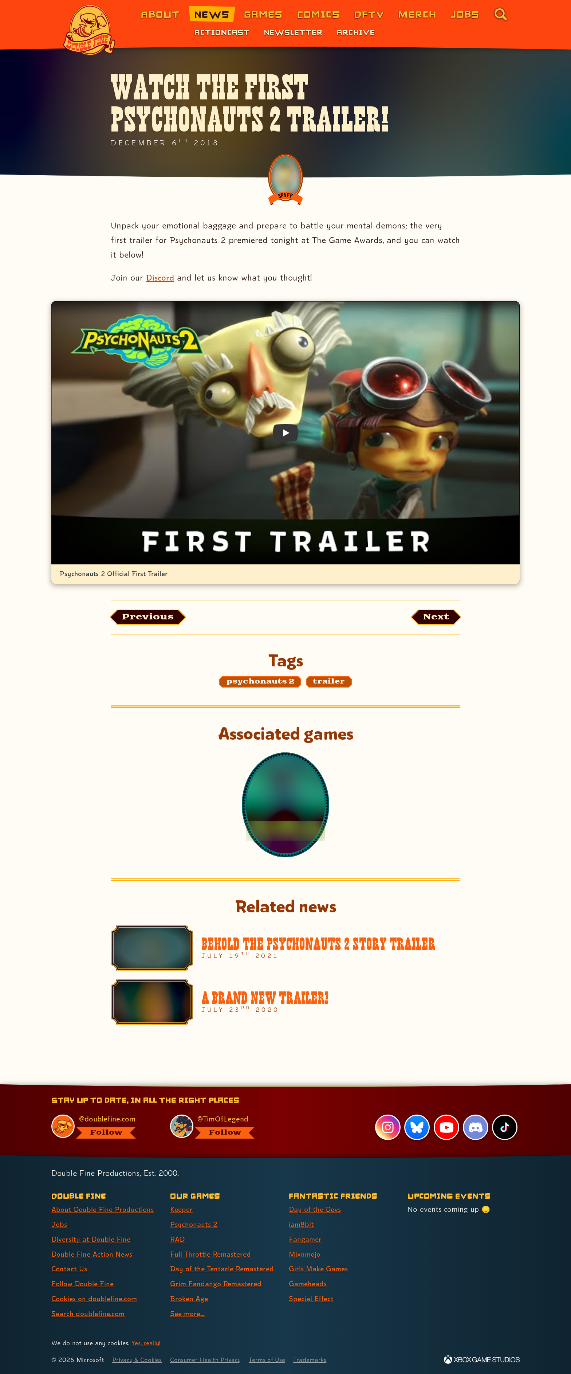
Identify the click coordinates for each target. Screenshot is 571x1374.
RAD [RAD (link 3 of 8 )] (178, 1239)
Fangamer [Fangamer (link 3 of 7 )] (306, 1239)
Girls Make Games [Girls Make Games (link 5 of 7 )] (319, 1268)
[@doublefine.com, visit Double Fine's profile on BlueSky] (102, 1126)
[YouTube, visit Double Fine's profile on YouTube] (446, 1127)
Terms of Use (273, 1359)
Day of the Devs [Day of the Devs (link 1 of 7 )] (316, 1209)
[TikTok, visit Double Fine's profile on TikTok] (504, 1127)
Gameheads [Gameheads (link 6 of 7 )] (308, 1283)
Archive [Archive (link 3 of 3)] (356, 32)
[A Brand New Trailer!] (285, 1003)
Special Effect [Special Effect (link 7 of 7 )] (312, 1298)
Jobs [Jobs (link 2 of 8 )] (59, 1224)
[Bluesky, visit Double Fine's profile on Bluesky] (416, 1127)
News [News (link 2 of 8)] (212, 14)
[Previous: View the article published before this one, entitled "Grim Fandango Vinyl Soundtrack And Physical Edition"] (150, 618)
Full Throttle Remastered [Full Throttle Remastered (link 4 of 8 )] (212, 1254)
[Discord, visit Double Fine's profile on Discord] (475, 1127)
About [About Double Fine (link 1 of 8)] (160, 14)
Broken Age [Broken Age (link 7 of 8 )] (190, 1298)
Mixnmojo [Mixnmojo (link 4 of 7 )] (305, 1254)
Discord (160, 277)
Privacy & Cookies (138, 1359)
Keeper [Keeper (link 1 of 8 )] (182, 1209)
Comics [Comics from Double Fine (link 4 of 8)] (318, 14)
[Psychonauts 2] (285, 805)
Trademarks (317, 1359)
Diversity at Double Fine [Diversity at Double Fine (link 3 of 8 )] (92, 1239)
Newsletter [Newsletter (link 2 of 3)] (293, 32)
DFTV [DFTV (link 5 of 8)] (369, 14)
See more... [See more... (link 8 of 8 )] (188, 1313)
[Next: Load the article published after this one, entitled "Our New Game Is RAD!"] (434, 618)
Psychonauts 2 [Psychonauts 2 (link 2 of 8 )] (194, 1224)
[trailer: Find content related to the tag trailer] (329, 682)
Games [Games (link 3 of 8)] (263, 14)
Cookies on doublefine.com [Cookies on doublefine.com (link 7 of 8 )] (96, 1298)
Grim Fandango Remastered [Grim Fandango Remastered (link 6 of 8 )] (217, 1283)
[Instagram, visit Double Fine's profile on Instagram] (387, 1127)
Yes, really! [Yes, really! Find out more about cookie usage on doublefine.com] (146, 1343)
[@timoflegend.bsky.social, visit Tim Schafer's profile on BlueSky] (221, 1126)
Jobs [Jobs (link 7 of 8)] (465, 14)
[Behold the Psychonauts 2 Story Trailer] (285, 949)
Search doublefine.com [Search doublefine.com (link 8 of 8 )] (89, 1313)
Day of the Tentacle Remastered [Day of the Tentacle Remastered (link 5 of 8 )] (224, 1268)
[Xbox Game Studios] (482, 1359)
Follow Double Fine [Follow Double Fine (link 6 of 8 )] (83, 1283)
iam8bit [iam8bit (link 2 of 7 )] (302, 1224)
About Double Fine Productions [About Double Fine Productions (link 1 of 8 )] (104, 1209)
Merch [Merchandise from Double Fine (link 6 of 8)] (417, 14)
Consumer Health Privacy (210, 1359)
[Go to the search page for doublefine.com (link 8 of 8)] (500, 14)
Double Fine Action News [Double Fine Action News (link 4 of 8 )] (93, 1254)
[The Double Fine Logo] (89, 30)
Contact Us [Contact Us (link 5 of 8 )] (69, 1268)
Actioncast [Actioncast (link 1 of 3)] (222, 32)
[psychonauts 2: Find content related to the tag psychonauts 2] (260, 682)
